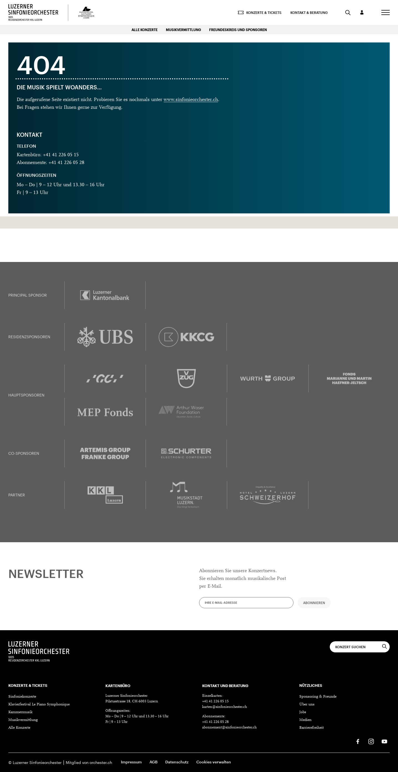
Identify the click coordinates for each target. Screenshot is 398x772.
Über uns (307, 705)
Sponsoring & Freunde (317, 697)
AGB (153, 762)
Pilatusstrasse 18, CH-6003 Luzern (131, 701)
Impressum (131, 762)
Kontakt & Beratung (309, 12)
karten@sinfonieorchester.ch (224, 707)
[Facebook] (358, 741)
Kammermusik (20, 712)
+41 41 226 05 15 (215, 701)
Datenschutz (177, 762)
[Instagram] (371, 741)
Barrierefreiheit (311, 728)
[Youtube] (384, 741)
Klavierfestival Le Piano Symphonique (39, 705)
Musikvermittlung (183, 30)
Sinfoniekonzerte (22, 697)
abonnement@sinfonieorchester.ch (229, 727)
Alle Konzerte (144, 30)
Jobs (302, 712)
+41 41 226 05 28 (215, 722)
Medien (305, 720)
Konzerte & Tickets (260, 12)
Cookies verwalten (213, 762)
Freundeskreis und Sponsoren (238, 30)
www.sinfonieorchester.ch (191, 99)
